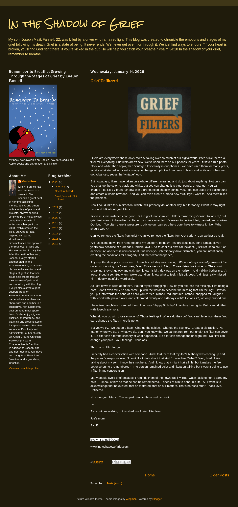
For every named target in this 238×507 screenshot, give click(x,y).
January (61, 186)
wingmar (131, 498)
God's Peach (30, 181)
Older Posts (219, 475)
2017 (55, 233)
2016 (55, 238)
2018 (55, 228)
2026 (55, 181)
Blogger (156, 498)
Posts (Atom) (114, 483)
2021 (55, 212)
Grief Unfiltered (104, 81)
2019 (55, 223)
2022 (55, 207)
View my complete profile (24, 368)
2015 (55, 243)
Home (150, 475)
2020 (55, 217)
